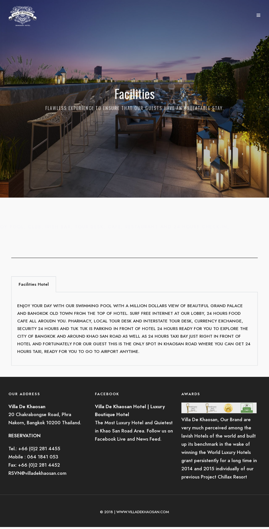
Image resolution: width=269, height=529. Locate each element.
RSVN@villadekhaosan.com (37, 473)
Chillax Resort (232, 476)
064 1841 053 (42, 456)
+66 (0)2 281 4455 (39, 448)
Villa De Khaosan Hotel (120, 406)
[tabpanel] (134, 333)
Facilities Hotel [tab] (34, 288)
